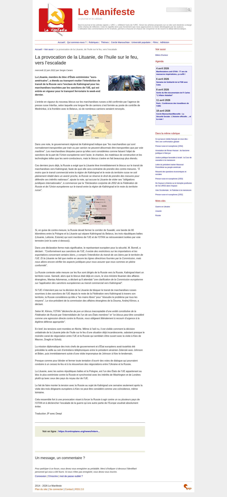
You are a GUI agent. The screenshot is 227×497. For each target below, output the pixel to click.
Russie (158, 215)
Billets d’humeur (161, 55)
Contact (69, 489)
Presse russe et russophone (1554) (169, 146)
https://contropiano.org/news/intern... (79, 431)
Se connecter (56, 489)
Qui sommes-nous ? (76, 42)
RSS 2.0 (79, 489)
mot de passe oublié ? (71, 476)
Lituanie (158, 211)
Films (155, 42)
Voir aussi (48, 49)
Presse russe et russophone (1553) (169, 179)
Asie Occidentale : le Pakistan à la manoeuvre (173, 190)
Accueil (61, 42)
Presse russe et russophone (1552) (169, 195)
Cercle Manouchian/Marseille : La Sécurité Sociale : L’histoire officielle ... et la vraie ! (173, 116)
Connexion (40, 476)
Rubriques (94, 42)
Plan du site (41, 489)
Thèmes (105, 42)
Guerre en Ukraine (162, 207)
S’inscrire (53, 476)
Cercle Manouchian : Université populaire (130, 42)
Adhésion (164, 42)
